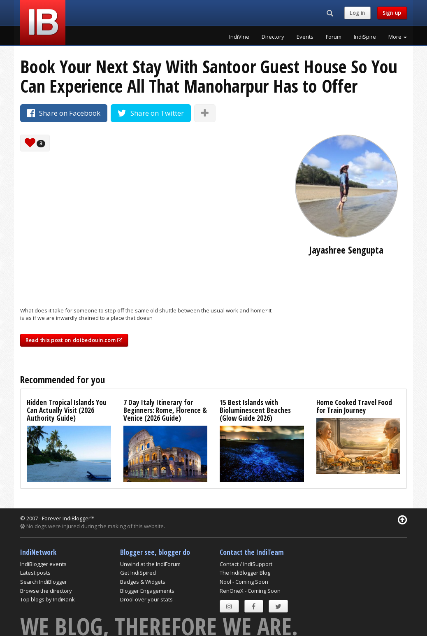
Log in (357, 12)
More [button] (397, 36)
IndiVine (239, 36)
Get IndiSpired (138, 572)
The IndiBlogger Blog (245, 572)
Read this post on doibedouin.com (74, 340)
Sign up (392, 12)
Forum (333, 36)
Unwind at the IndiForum (150, 564)
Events (305, 36)
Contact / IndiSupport (246, 564)
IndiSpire (365, 36)
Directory (273, 36)
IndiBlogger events (43, 564)
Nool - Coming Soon (244, 581)
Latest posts (35, 572)
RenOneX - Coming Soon (250, 590)
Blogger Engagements (147, 590)
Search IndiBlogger (43, 581)
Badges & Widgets (142, 581)
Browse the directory (46, 590)
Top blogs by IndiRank (47, 599)
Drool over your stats (146, 599)
